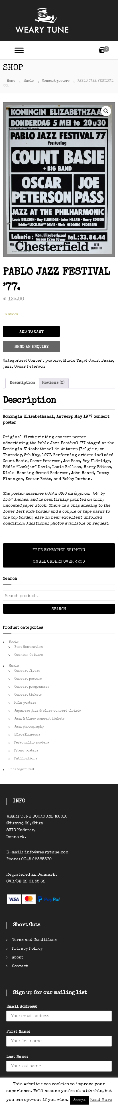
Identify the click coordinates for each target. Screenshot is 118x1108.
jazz (7, 367)
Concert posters (56, 81)
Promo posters (26, 751)
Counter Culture (28, 655)
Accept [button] (79, 1100)
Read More (101, 1100)
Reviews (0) (53, 383)
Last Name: (17, 1057)
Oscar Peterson (29, 367)
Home (11, 81)
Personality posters (31, 743)
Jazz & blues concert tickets (39, 719)
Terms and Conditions (34, 940)
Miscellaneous (27, 735)
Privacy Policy (27, 949)
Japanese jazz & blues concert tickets (47, 711)
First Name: (18, 1032)
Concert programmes (31, 687)
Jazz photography (29, 727)
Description (22, 383)
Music (28, 81)
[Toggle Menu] (19, 50)
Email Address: (21, 1007)
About (17, 958)
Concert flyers (27, 671)
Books (14, 642)
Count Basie (100, 361)
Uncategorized (21, 769)
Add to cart (31, 332)
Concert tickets (28, 695)
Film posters (25, 703)
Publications (25, 759)
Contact (20, 966)
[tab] (22, 383)
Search (59, 609)
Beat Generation (28, 647)
